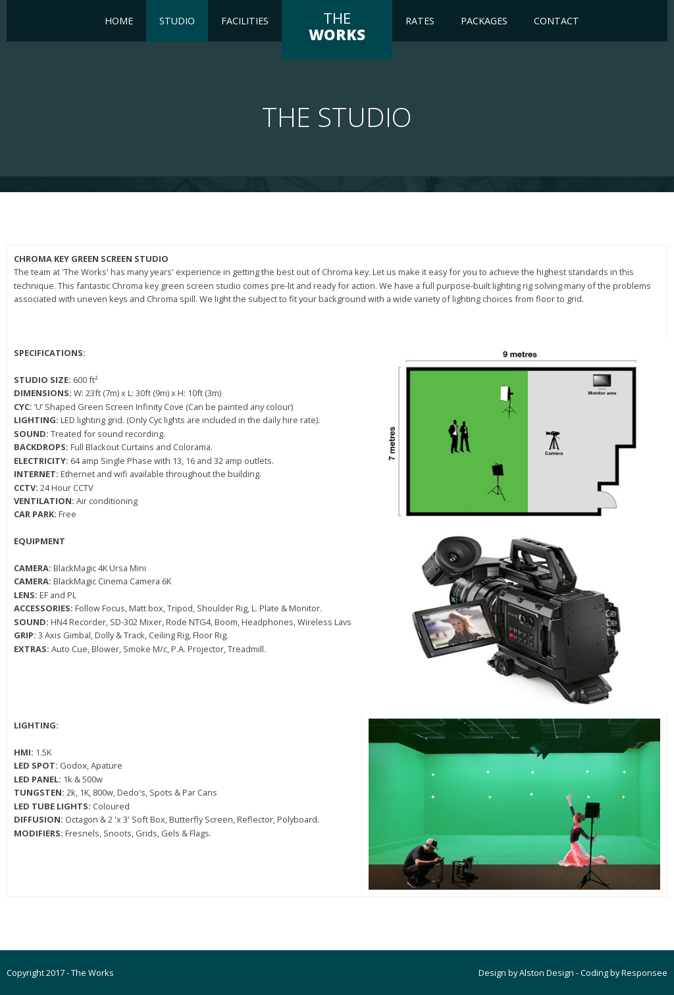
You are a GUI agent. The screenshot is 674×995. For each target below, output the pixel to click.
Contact (556, 20)
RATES (419, 20)
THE (337, 26)
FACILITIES (245, 20)
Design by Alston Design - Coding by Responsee (573, 973)
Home (119, 20)
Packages (484, 20)
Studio (177, 20)
